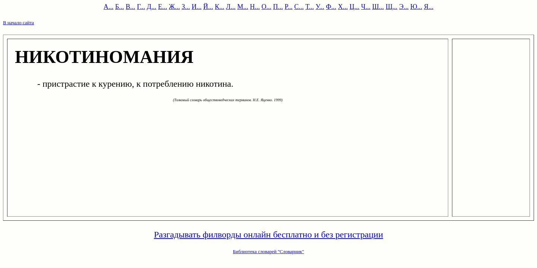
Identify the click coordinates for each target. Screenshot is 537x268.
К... (219, 6)
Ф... (331, 6)
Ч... (365, 6)
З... (186, 6)
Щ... (392, 6)
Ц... (354, 6)
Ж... (174, 6)
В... (130, 6)
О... (266, 6)
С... (299, 6)
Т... (309, 6)
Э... (403, 6)
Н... (255, 6)
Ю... (416, 6)
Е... (162, 6)
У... (319, 6)
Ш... (378, 6)
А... (109, 6)
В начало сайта (18, 22)
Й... (208, 6)
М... (242, 6)
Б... (119, 6)
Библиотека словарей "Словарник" (268, 251)
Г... (141, 6)
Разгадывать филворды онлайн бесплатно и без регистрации (268, 234)
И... (197, 6)
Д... (152, 6)
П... (278, 6)
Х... (343, 6)
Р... (288, 6)
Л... (231, 6)
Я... (429, 6)
